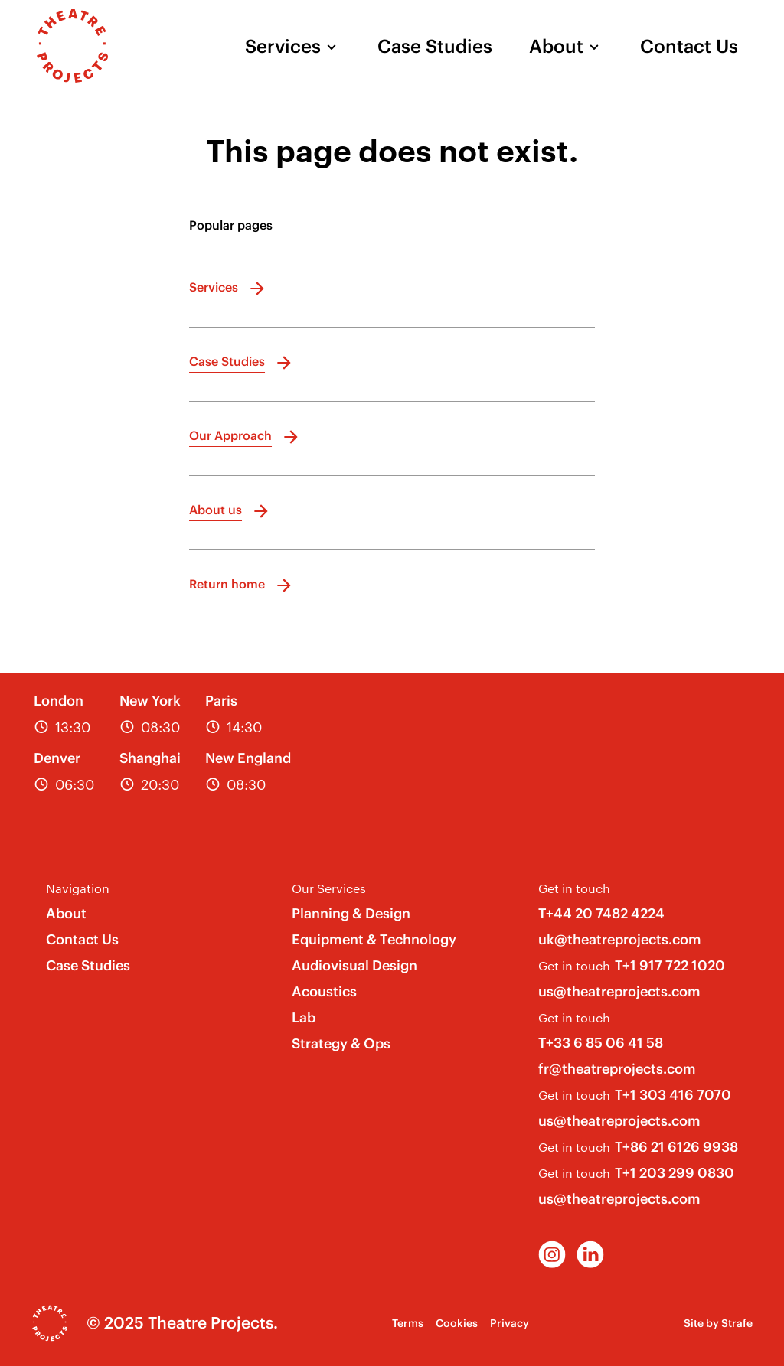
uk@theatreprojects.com (619, 939)
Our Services (329, 888)
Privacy (509, 1323)
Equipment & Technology (374, 939)
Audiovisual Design (354, 965)
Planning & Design (351, 913)
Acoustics (324, 991)
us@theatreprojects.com (619, 991)
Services (283, 45)
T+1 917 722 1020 (670, 965)
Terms (407, 1323)
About (556, 45)
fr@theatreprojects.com (617, 1068)
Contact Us (689, 45)
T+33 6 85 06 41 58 (600, 1042)
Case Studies (434, 45)
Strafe (737, 1323)
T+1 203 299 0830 (674, 1173)
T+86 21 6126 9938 (676, 1147)
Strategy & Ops (341, 1043)
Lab (303, 1017)
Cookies (457, 1323)
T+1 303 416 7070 (673, 1095)
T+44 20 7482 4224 (601, 913)
